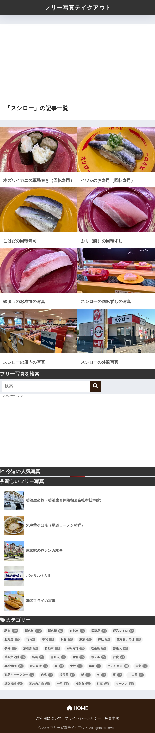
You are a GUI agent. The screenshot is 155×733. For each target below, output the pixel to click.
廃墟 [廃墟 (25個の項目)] (78, 657)
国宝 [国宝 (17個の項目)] (141, 666)
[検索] (95, 386)
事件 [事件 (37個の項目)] (10, 648)
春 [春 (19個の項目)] (59, 666)
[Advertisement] (77, 66)
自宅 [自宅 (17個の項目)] (47, 675)
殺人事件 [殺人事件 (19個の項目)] (39, 666)
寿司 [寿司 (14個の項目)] (63, 683)
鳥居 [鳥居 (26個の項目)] (38, 657)
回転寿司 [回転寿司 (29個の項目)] (75, 648)
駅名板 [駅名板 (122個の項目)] (33, 631)
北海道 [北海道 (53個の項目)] (12, 639)
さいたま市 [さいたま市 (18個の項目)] (118, 666)
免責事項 (112, 718)
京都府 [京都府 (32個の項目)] (30, 648)
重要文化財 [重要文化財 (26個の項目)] (15, 657)
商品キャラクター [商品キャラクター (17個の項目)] (19, 675)
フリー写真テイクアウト (78, 7)
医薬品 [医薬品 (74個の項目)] (99, 631)
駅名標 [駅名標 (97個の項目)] (55, 631)
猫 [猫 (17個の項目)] (86, 675)
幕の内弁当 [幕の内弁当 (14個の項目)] (39, 683)
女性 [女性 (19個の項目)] (76, 666)
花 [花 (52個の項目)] (30, 639)
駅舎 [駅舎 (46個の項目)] (67, 639)
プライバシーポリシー (83, 718)
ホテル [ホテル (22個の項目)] (98, 657)
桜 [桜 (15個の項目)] (117, 675)
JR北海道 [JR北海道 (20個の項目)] (14, 666)
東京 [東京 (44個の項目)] (85, 639)
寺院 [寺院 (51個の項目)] (48, 639)
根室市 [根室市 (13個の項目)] (83, 683)
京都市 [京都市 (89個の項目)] (77, 631)
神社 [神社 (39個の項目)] (104, 639)
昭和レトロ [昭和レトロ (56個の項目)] (123, 631)
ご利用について (49, 718)
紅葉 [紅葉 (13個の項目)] (103, 683)
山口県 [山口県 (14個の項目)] (136, 675)
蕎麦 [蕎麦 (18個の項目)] (95, 666)
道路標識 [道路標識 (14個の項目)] (13, 683)
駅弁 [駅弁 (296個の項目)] (11, 631)
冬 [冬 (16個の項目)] (101, 675)
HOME (78, 708)
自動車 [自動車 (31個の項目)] (52, 648)
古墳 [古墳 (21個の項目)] (119, 657)
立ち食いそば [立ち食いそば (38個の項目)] (129, 639)
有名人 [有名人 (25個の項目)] (58, 657)
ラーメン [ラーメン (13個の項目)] (125, 683)
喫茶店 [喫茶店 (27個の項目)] (98, 648)
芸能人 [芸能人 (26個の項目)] (120, 648)
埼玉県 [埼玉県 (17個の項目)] (67, 675)
